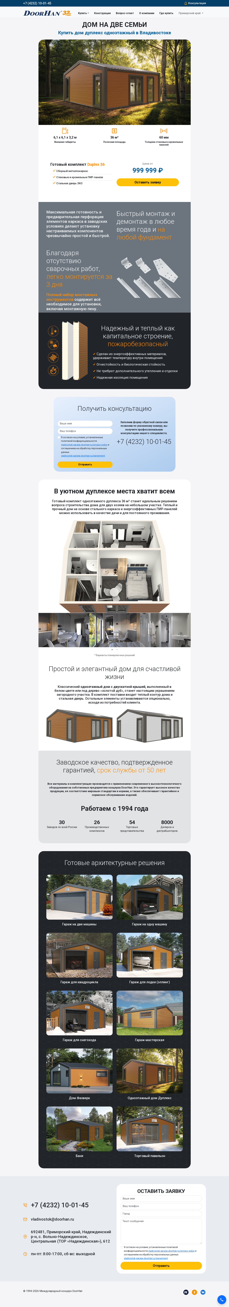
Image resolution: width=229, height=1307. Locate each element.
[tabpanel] (63, 630)
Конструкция (102, 13)
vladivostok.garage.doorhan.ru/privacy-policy (84, 444)
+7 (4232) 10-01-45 (37, 3)
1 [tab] (112, 649)
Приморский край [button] (190, 13)
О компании (146, 13)
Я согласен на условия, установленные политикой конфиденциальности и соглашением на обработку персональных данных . (85, 446)
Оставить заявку (148, 182)
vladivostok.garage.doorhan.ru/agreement (83, 455)
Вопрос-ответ (125, 13)
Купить (82, 13)
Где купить (166, 13)
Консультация (195, 3)
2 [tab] (117, 649)
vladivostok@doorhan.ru (52, 1219)
